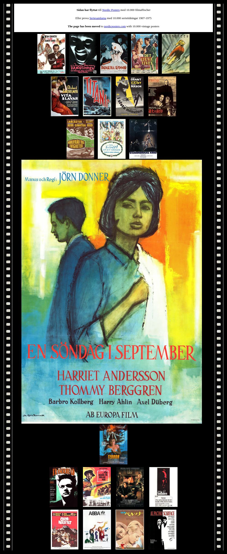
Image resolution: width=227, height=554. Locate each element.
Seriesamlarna (97, 18)
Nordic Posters (111, 10)
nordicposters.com (115, 26)
